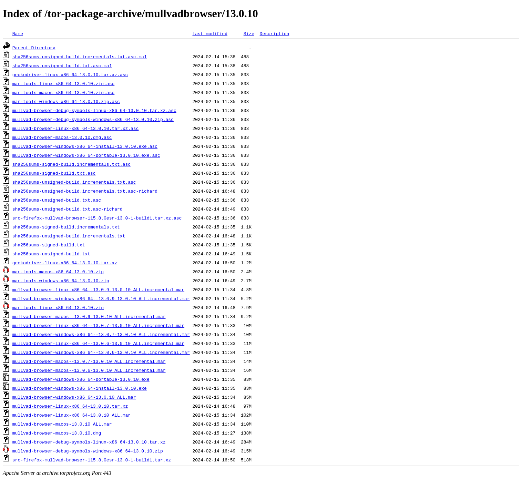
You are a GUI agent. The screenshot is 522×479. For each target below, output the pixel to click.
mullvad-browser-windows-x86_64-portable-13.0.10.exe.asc (86, 155)
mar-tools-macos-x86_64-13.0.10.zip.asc (63, 92)
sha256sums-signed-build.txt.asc (54, 173)
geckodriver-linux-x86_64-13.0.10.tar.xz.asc (70, 74)
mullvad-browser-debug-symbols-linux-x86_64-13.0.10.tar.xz (89, 442)
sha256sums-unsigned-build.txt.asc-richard (67, 209)
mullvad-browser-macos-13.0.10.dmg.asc (62, 137)
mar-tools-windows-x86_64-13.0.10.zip (60, 280)
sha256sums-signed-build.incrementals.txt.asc (71, 164)
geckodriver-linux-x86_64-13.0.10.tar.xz (64, 262)
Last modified (209, 33)
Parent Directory (33, 47)
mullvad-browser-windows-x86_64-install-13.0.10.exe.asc (84, 146)
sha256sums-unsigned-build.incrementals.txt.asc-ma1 (79, 56)
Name (17, 33)
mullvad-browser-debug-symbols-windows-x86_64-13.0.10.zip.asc (93, 119)
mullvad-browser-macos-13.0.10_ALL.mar (62, 424)
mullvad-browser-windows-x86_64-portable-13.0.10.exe (81, 379)
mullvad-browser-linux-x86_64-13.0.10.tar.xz (70, 406)
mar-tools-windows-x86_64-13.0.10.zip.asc (66, 101)
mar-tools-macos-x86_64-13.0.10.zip (58, 271)
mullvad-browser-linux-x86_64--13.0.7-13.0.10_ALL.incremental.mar (98, 325)
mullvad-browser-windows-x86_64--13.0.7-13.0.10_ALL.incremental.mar (101, 334)
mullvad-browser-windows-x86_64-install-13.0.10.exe (79, 388)
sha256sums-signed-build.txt (48, 245)
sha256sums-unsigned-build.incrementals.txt (68, 236)
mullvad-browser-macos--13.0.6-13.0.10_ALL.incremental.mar (89, 370)
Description (274, 33)
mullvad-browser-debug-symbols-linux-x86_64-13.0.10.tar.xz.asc (94, 110)
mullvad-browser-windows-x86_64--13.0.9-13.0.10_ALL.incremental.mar (101, 298)
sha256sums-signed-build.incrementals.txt (66, 227)
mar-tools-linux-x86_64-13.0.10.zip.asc (63, 83)
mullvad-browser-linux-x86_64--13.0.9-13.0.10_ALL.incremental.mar (98, 289)
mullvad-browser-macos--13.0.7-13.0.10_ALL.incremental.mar (89, 361)
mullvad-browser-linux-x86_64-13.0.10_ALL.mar (71, 415)
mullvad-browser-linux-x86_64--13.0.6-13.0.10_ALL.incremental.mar (98, 343)
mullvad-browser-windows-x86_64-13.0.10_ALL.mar (74, 397)
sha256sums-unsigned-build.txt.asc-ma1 (62, 65)
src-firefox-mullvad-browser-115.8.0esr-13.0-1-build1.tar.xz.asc (97, 218)
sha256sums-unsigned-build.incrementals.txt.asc (74, 182)
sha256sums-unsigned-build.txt (51, 254)
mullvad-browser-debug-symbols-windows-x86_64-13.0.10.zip (87, 451)
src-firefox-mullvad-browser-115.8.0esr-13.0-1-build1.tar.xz (91, 460)
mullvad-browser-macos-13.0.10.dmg (56, 433)
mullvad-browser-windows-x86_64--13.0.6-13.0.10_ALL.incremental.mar (101, 352)
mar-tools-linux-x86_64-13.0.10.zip (58, 307)
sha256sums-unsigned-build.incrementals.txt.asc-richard (84, 191)
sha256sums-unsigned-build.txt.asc (56, 200)
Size (249, 33)
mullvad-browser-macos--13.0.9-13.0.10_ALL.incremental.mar (89, 316)
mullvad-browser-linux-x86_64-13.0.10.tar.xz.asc (75, 128)
